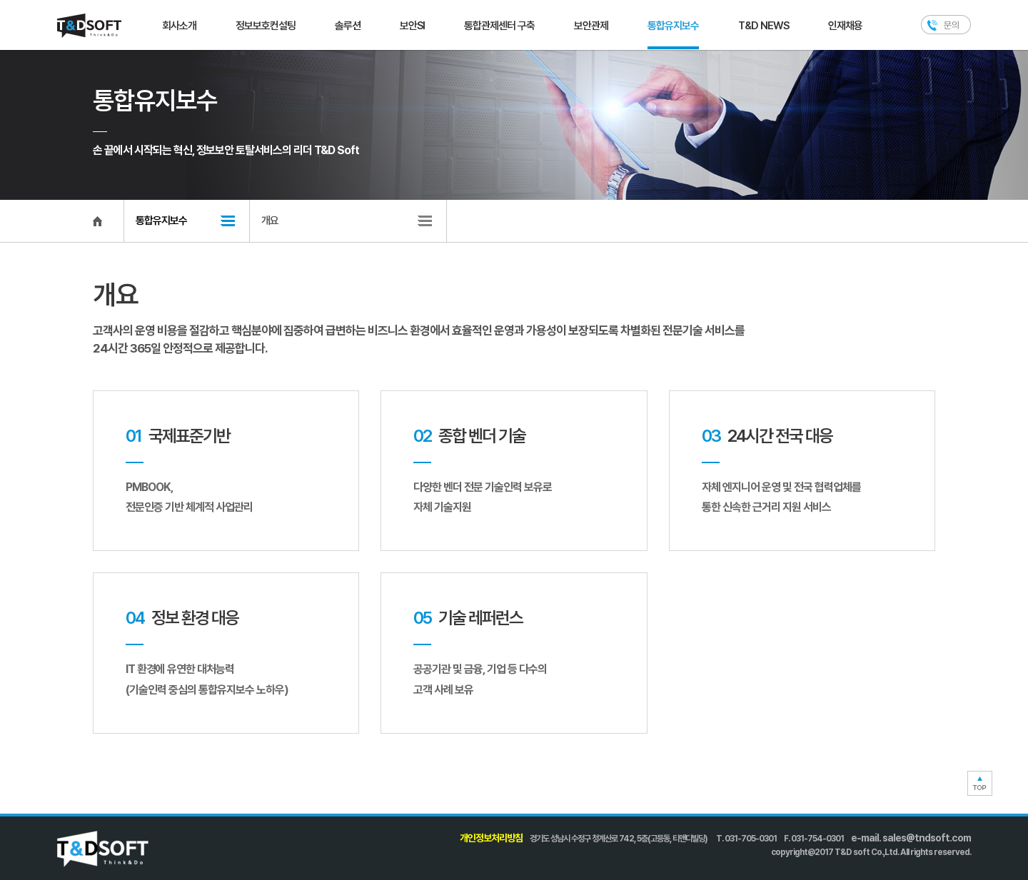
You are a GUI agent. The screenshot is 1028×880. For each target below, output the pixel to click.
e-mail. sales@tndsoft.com (911, 838)
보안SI (412, 25)
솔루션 (348, 25)
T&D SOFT (89, 26)
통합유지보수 (673, 25)
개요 (269, 220)
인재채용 (845, 25)
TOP (979, 783)
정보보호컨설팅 (266, 25)
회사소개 (179, 25)
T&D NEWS (763, 25)
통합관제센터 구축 (499, 25)
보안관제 (591, 25)
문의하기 (946, 24)
